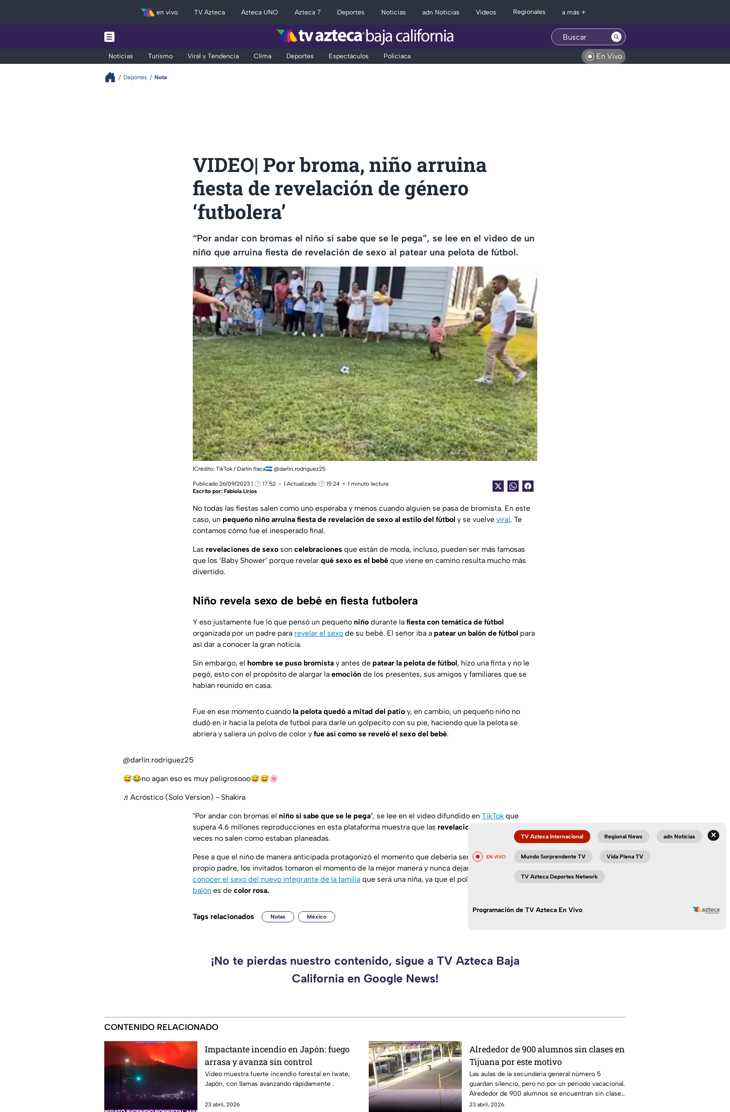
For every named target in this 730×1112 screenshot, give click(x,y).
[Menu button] (141, 36)
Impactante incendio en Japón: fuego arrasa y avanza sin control (277, 1055)
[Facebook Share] (528, 486)
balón (202, 890)
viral (503, 519)
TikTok (493, 815)
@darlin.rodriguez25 (158, 759)
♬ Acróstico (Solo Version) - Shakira (184, 797)
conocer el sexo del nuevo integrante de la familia (276, 879)
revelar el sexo (318, 633)
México (316, 916)
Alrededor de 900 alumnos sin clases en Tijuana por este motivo (547, 1055)
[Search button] (616, 37)
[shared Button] (513, 486)
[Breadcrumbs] (113, 77)
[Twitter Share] (498, 486)
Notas (277, 916)
